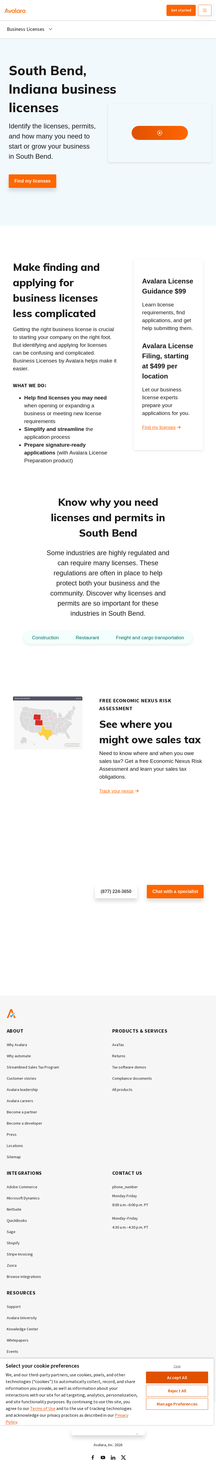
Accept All (177, 1377)
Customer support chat (169, 909)
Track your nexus (116, 791)
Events (12, 1351)
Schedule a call (110, 909)
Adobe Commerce (22, 1186)
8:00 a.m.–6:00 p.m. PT (130, 1204)
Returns (118, 1055)
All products (122, 1089)
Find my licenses (32, 181)
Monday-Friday (124, 1195)
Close (177, 1366)
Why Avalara (17, 1044)
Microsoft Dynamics (23, 1198)
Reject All (177, 1390)
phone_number (125, 1186)
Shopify (13, 1242)
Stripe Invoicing (20, 1254)
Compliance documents (132, 1078)
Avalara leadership (22, 1089)
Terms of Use (42, 1408)
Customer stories (21, 1078)
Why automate (19, 1055)
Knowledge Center (22, 1328)
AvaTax (118, 1044)
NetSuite (14, 1209)
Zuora (12, 1265)
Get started (181, 10)
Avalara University (22, 1317)
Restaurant (87, 637)
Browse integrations (24, 1276)
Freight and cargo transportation (150, 637)
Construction (45, 637)
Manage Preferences (177, 1404)
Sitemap (14, 1156)
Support (14, 1306)
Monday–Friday (125, 1218)
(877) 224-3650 (116, 891)
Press (12, 1134)
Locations (15, 1145)
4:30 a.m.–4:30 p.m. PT (130, 1227)
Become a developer (24, 1123)
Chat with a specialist (175, 891)
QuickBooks (17, 1220)
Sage (11, 1231)
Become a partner (22, 1111)
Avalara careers (20, 1100)
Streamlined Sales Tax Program (33, 1067)
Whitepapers (17, 1340)
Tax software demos (129, 1067)
